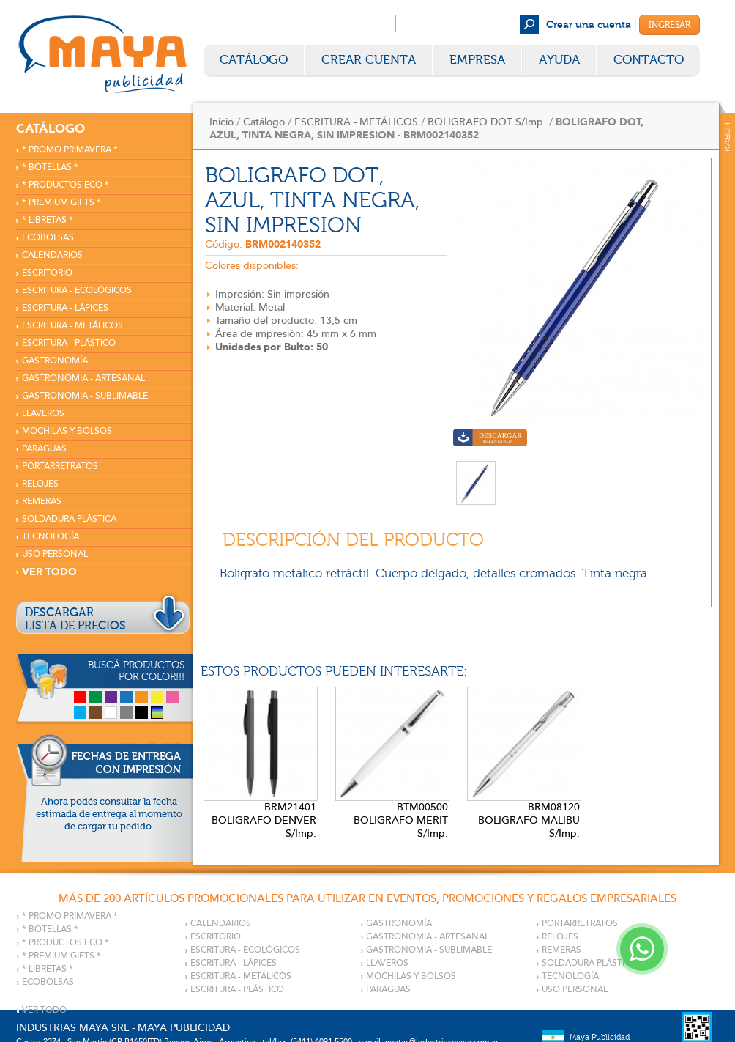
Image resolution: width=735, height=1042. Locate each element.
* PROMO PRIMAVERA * (70, 149)
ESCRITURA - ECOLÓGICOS (77, 290)
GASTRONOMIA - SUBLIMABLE (85, 396)
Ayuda (559, 60)
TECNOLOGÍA (50, 536)
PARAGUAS (44, 448)
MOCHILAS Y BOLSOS (67, 431)
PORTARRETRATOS (60, 466)
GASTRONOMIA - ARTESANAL (83, 378)
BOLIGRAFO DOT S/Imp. (487, 122)
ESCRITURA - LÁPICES (65, 308)
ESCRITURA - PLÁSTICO (69, 343)
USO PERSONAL (55, 554)
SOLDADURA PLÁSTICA (69, 519)
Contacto (648, 60)
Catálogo (254, 60)
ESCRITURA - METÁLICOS (72, 325)
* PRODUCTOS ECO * (65, 185)
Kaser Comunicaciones (727, 137)
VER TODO (49, 572)
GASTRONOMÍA (55, 360)
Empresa (477, 60)
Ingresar (669, 25)
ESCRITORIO (47, 272)
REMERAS (41, 501)
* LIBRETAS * (47, 220)
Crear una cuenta (588, 25)
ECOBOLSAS (48, 237)
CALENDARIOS (52, 255)
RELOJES (40, 483)
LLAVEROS (43, 413)
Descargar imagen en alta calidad (490, 439)
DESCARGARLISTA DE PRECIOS (75, 619)
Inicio (221, 122)
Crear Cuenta (368, 60)
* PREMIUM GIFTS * (61, 202)
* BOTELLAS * (50, 167)
